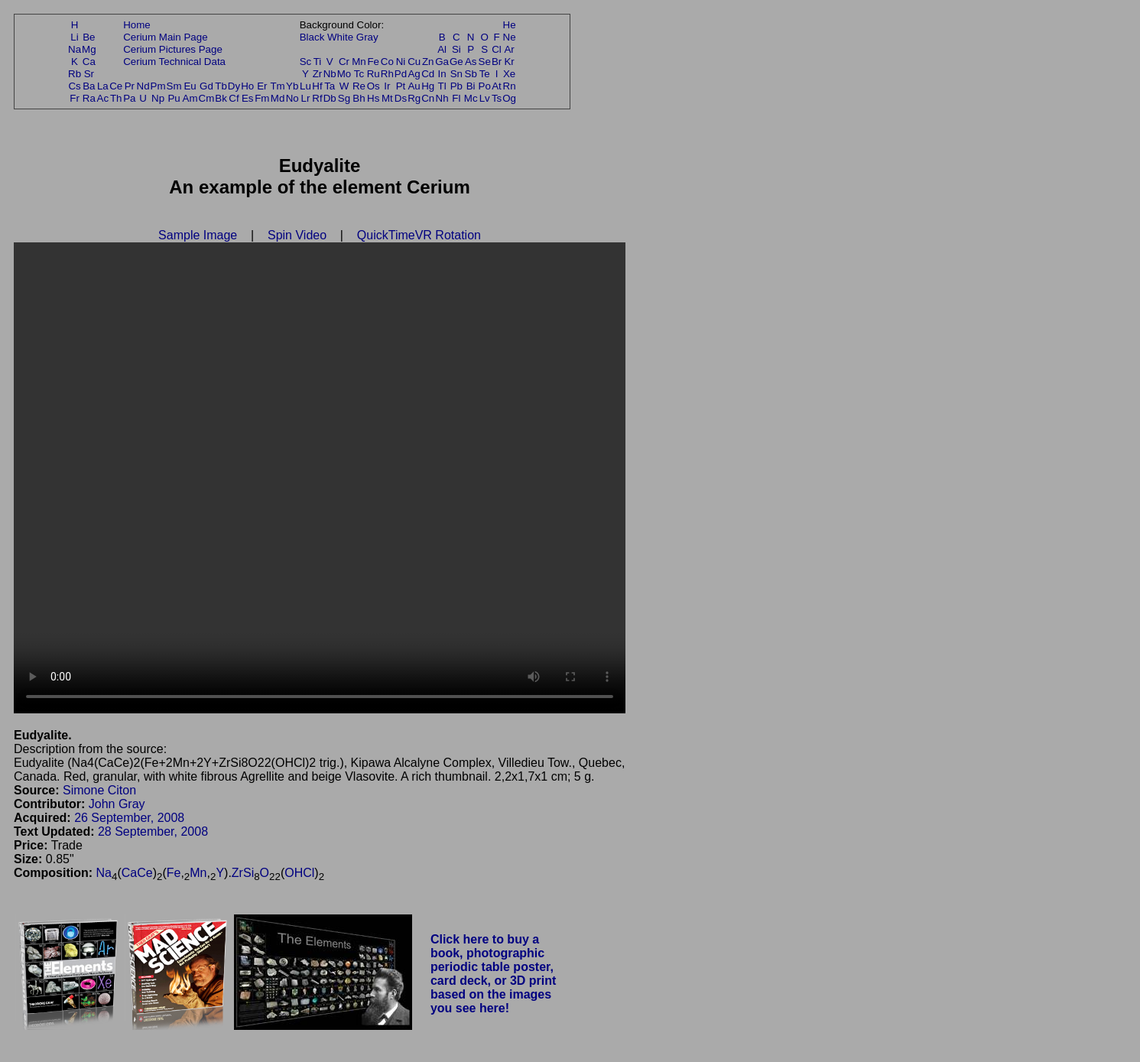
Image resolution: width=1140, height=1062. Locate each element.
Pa (129, 98)
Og (509, 98)
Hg (427, 86)
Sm (174, 86)
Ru (373, 74)
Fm (262, 98)
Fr (75, 98)
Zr (318, 74)
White (340, 37)
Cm (207, 98)
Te (484, 74)
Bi (471, 86)
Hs (373, 98)
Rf (317, 98)
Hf (317, 86)
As (471, 61)
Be (89, 37)
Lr (305, 98)
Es (248, 98)
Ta (329, 86)
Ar (509, 49)
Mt (387, 98)
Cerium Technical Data (174, 61)
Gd (206, 86)
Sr (89, 74)
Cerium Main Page (165, 37)
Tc (359, 74)
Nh (442, 98)
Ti (317, 61)
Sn (456, 74)
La (103, 86)
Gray (367, 37)
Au (414, 86)
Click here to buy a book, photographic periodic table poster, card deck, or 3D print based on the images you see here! (493, 974)
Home (137, 25)
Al (442, 49)
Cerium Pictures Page (172, 49)
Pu (173, 98)
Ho (247, 86)
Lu (305, 86)
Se (485, 61)
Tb (221, 86)
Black (312, 37)
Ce (115, 86)
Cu (414, 61)
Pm (158, 86)
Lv (484, 98)
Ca (89, 61)
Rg (414, 98)
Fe (373, 61)
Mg (89, 49)
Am (190, 98)
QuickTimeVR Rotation (419, 235)
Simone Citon (99, 790)
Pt (401, 86)
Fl (456, 98)
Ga (442, 61)
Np (157, 98)
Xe (509, 74)
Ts (497, 98)
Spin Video (297, 235)
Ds (401, 98)
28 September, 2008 (153, 831)
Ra (89, 98)
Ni (401, 61)
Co (387, 61)
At (497, 86)
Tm (277, 86)
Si (456, 49)
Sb (471, 74)
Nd (143, 86)
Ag (414, 74)
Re (358, 86)
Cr (344, 61)
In (442, 74)
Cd (427, 74)
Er (262, 86)
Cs (74, 86)
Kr (509, 61)
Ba (89, 86)
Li (74, 37)
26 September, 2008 (129, 817)
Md (278, 98)
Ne (509, 37)
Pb (456, 86)
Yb (292, 86)
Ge (456, 61)
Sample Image (197, 235)
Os (373, 86)
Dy (234, 86)
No (292, 98)
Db (329, 98)
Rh (387, 74)
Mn (359, 61)
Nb (329, 74)
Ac (103, 98)
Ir (387, 86)
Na (74, 49)
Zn (428, 61)
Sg (344, 98)
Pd (401, 74)
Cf (234, 98)
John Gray (117, 803)
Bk (221, 98)
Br (497, 61)
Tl (442, 86)
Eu (190, 86)
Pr (130, 86)
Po (485, 86)
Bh (358, 98)
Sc (306, 61)
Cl (497, 49)
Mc (471, 98)
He (509, 25)
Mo (344, 74)
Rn (509, 86)
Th (116, 98)
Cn (427, 98)
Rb (74, 74)
